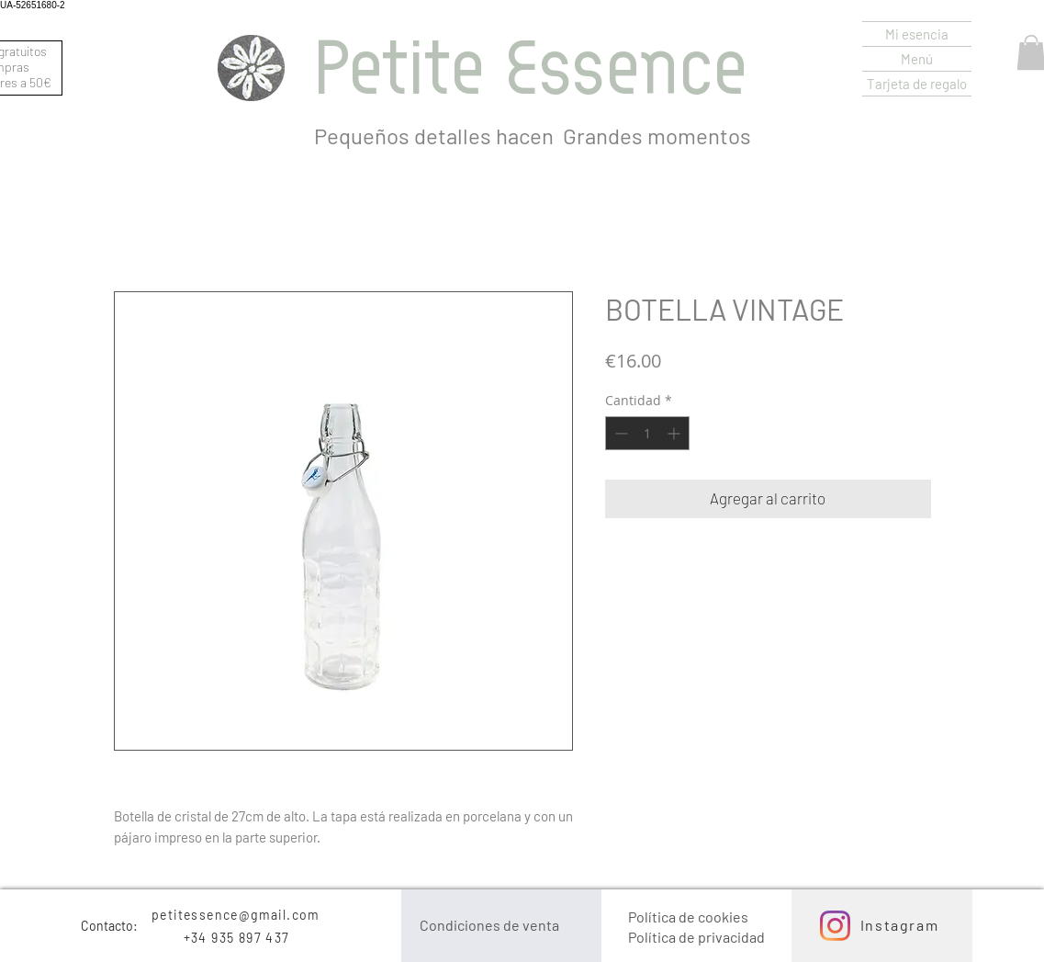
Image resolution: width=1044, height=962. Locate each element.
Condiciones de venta (489, 925)
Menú (917, 59)
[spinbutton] (647, 433)
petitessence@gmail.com (236, 914)
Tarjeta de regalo (917, 83)
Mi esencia (917, 34)
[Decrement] (619, 433)
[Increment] (675, 433)
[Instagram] (835, 926)
